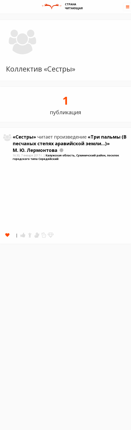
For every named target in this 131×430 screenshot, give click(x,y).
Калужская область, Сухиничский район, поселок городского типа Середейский (66, 157)
